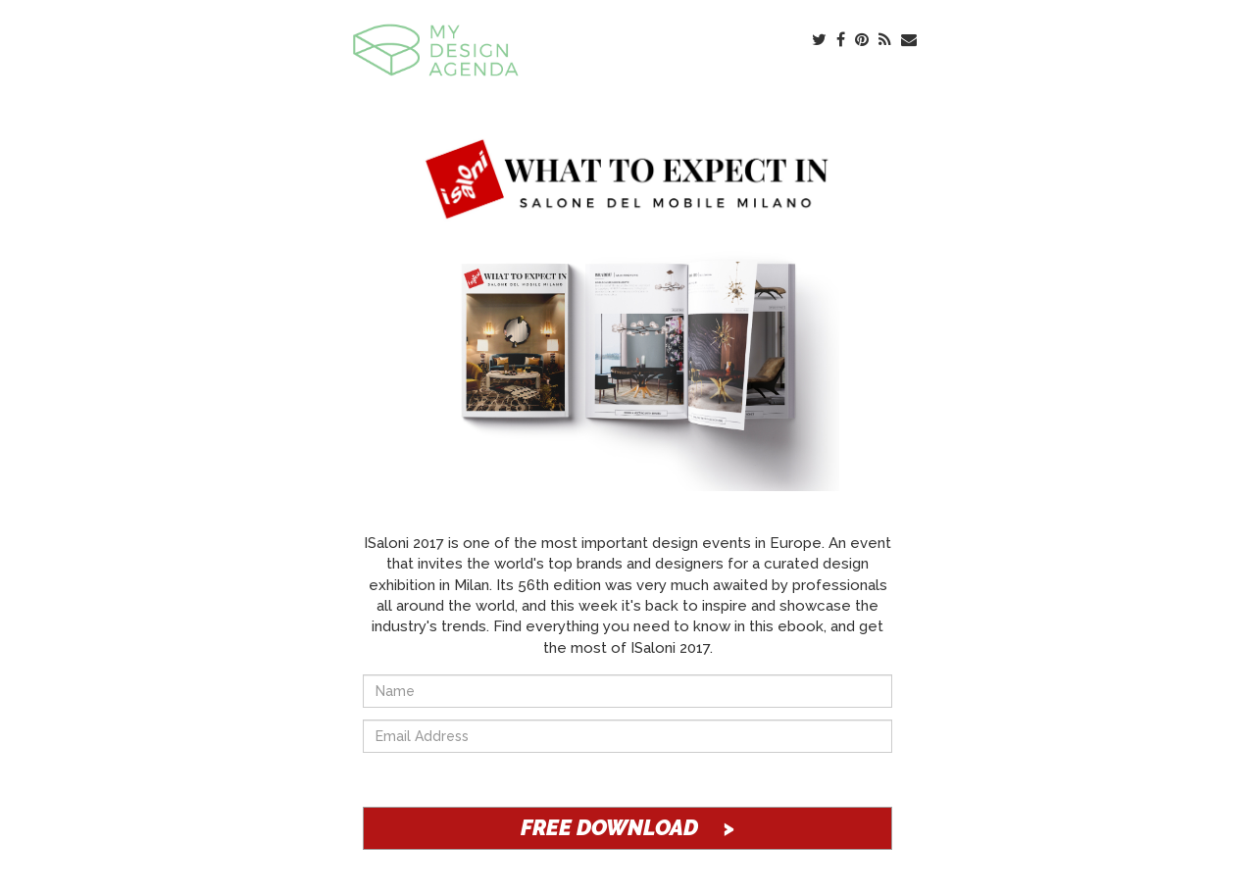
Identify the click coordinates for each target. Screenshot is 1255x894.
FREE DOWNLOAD (627, 827)
